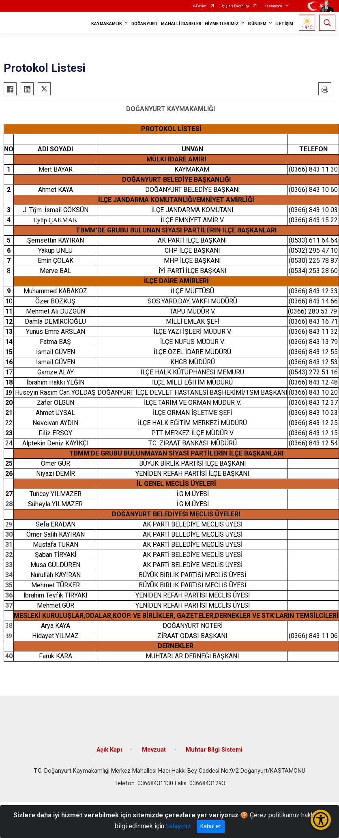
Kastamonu (273, 6)
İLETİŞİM (284, 23)
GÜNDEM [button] (257, 23)
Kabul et (210, 826)
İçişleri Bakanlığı (235, 6)
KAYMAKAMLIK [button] (106, 23)
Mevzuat (154, 749)
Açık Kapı (109, 749)
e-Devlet (199, 6)
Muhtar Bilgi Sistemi (214, 749)
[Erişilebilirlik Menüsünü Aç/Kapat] (321, 820)
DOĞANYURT (144, 23)
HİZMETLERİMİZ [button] (222, 23)
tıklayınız (178, 826)
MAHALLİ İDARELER (181, 23)
